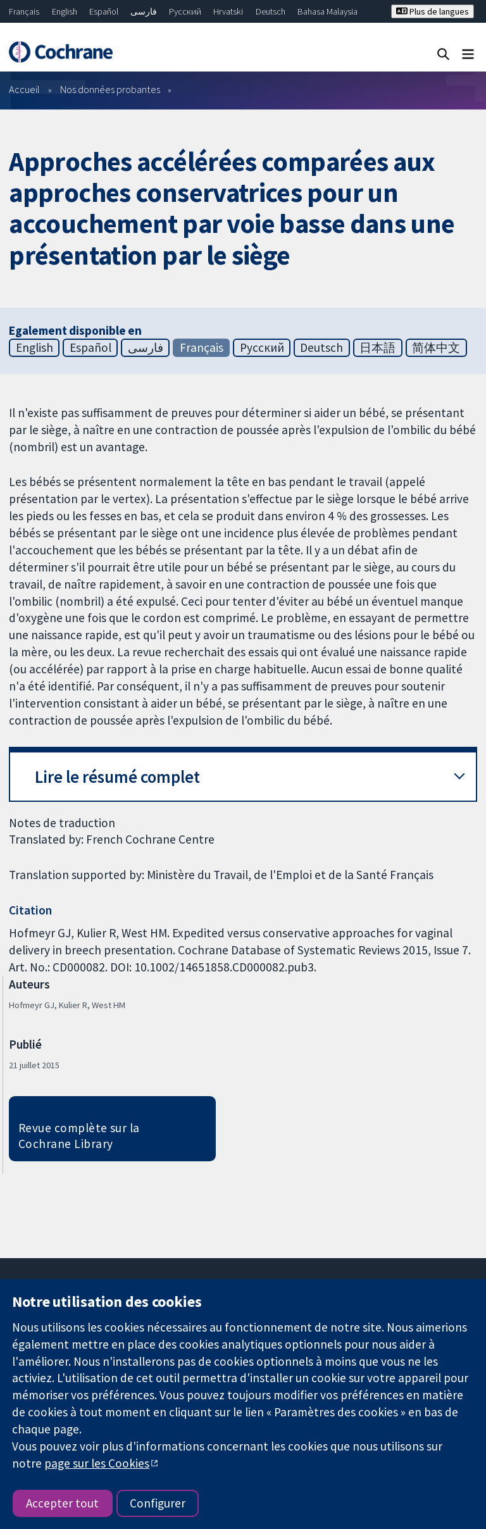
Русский (185, 11)
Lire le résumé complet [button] (117, 776)
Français (24, 11)
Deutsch (270, 11)
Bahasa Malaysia (327, 11)
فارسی (143, 11)
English (64, 11)
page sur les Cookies (96, 1463)
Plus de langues (432, 11)
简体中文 (436, 347)
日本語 (377, 347)
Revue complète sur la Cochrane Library (79, 1135)
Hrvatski (228, 11)
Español (103, 11)
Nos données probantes (110, 89)
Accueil (24, 89)
